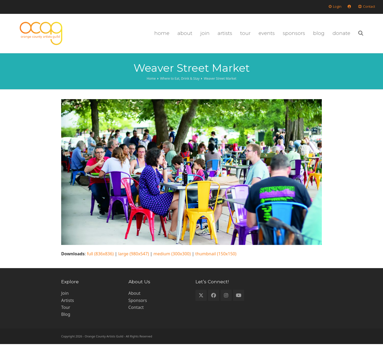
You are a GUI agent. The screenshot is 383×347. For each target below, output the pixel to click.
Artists (67, 303)
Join (65, 296)
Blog (65, 317)
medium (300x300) (172, 257)
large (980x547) (133, 257)
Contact (136, 310)
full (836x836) (100, 257)
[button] (372, 35)
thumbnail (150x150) (215, 257)
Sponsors (137, 303)
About (134, 296)
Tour (65, 310)
